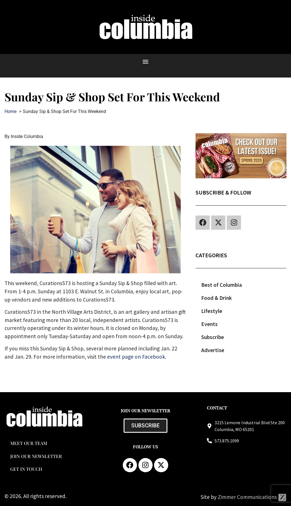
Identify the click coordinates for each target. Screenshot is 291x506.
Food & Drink (216, 297)
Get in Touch (26, 469)
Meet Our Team (28, 443)
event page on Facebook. (136, 356)
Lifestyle (211, 311)
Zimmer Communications (252, 497)
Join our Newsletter (36, 456)
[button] (145, 61)
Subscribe (212, 337)
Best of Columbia (221, 284)
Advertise (212, 350)
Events (209, 324)
